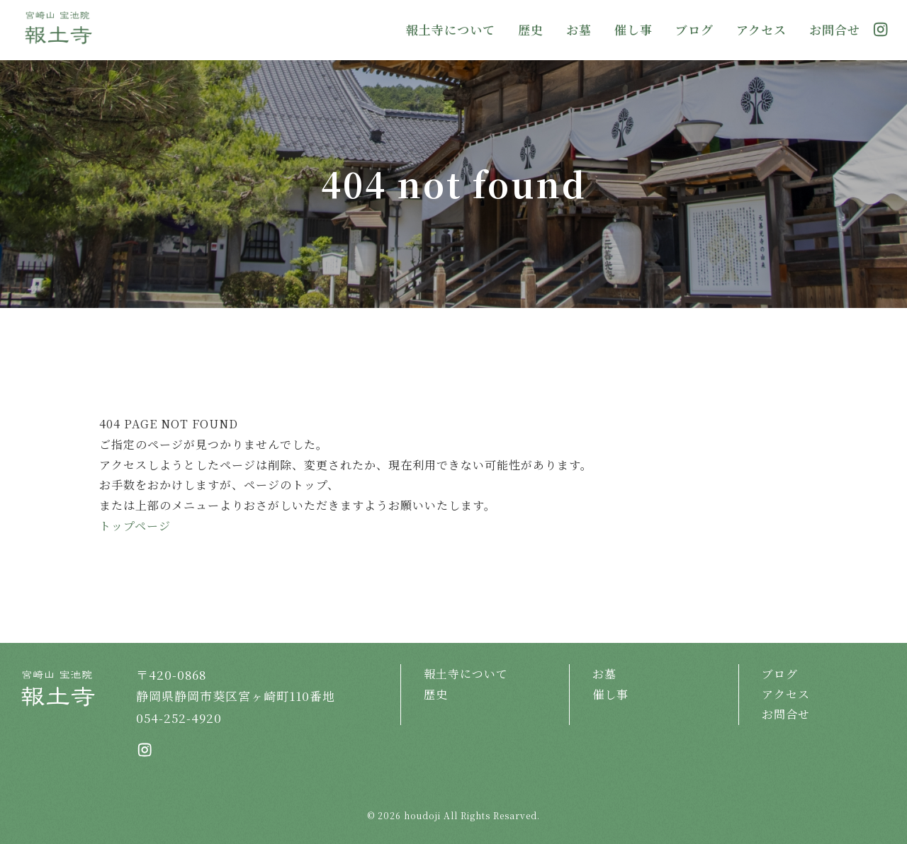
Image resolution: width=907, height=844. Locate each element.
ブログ (694, 29)
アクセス (761, 29)
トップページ (135, 526)
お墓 (579, 29)
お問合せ (834, 29)
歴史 (530, 29)
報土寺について (450, 29)
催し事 (633, 29)
